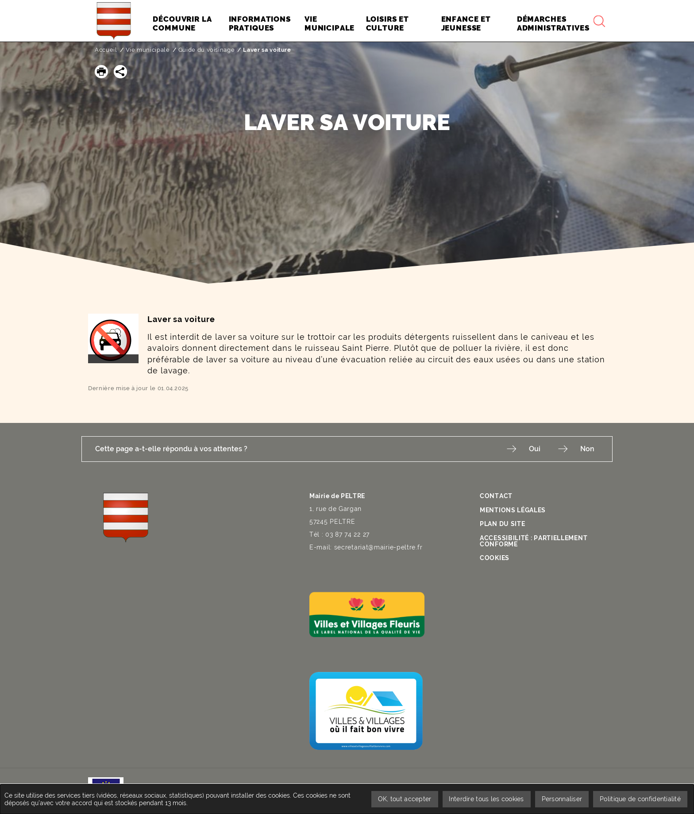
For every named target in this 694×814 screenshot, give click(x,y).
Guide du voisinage (206, 49)
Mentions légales (513, 509)
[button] (101, 71)
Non (587, 449)
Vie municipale (148, 49)
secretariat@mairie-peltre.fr (378, 547)
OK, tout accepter (404, 798)
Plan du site (502, 523)
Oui (534, 449)
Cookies (494, 557)
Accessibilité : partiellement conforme (533, 540)
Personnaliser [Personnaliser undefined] (562, 798)
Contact (496, 495)
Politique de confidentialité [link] (640, 798)
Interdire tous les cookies (486, 798)
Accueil (106, 49)
